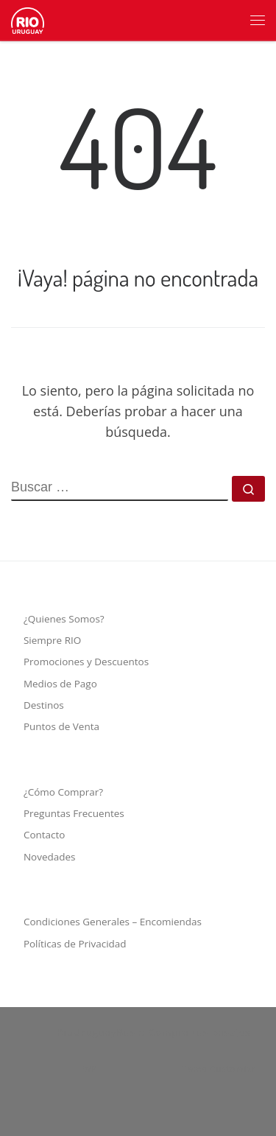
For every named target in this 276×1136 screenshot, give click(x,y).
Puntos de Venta (61, 726)
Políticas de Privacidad (75, 943)
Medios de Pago (60, 683)
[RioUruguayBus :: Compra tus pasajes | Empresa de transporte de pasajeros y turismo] (27, 17)
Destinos (44, 705)
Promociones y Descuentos (86, 661)
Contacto (45, 834)
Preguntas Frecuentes (74, 813)
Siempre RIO (52, 640)
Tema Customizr (219, 1068)
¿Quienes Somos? (64, 618)
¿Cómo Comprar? (63, 792)
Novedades (50, 856)
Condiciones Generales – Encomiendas (113, 921)
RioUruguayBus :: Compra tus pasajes (153, 1032)
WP (90, 1068)
